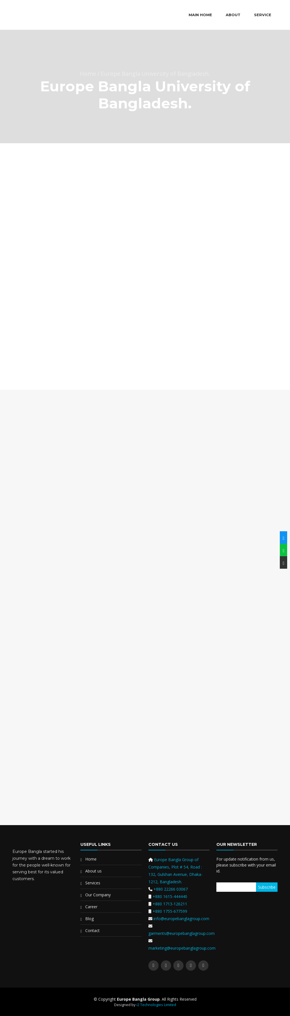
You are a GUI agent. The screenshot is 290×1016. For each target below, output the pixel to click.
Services (92, 883)
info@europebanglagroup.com (180, 918)
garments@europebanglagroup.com (181, 933)
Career (91, 906)
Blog (89, 918)
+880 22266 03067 (170, 889)
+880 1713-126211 (170, 904)
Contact (92, 930)
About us (93, 871)
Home (91, 859)
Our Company (98, 894)
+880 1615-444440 (170, 896)
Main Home (200, 14)
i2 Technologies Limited (156, 1004)
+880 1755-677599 (170, 911)
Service (262, 14)
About (233, 14)
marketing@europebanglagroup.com (182, 948)
